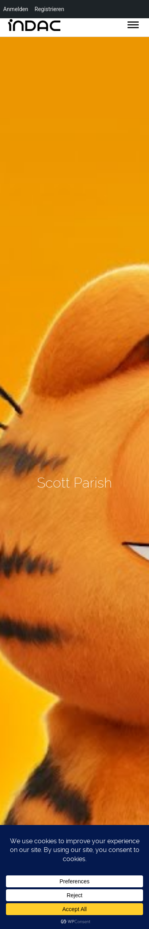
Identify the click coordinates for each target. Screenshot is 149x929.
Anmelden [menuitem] (15, 9)
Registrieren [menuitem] (49, 9)
